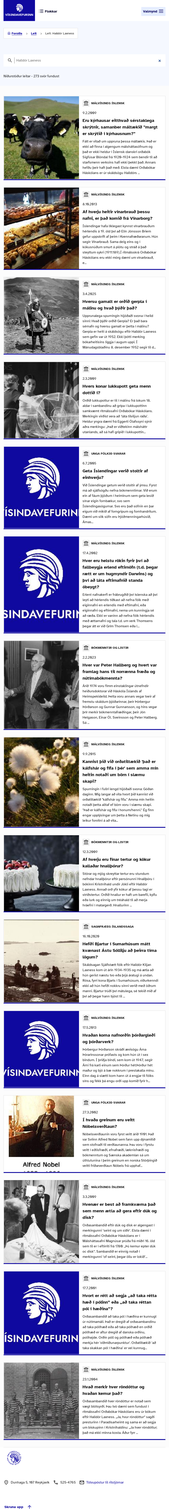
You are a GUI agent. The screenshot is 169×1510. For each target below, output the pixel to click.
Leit (34, 33)
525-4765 (68, 1471)
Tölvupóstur (105, 1471)
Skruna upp (18, 1496)
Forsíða (17, 33)
